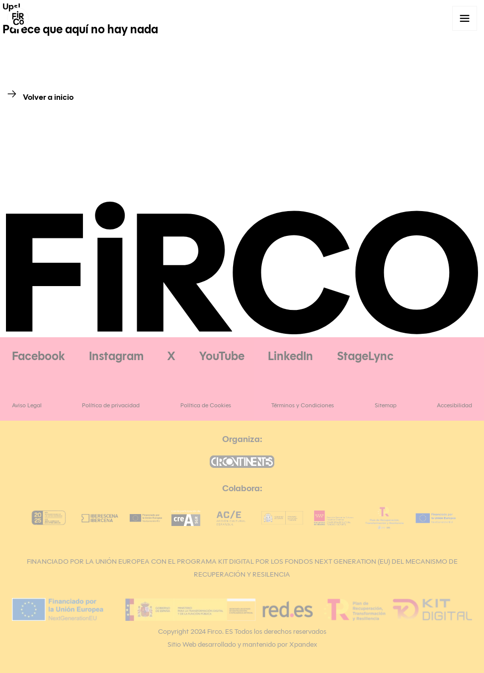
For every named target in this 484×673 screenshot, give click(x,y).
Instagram (116, 356)
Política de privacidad (111, 405)
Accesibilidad (454, 405)
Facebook (38, 356)
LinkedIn (290, 356)
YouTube (221, 356)
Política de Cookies (205, 405)
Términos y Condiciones (302, 405)
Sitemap (386, 405)
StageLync (365, 356)
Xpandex (303, 644)
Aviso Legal (27, 405)
